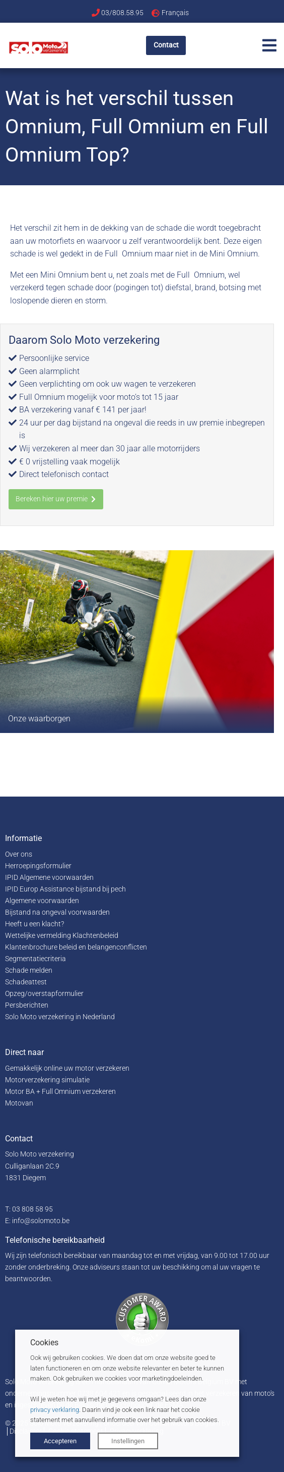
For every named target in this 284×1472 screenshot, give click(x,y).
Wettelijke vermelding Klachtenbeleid (61, 935)
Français (175, 13)
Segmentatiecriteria (35, 959)
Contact (166, 45)
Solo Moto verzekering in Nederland (60, 1017)
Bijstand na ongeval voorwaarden (57, 912)
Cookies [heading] (44, 1342)
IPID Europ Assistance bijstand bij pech (65, 889)
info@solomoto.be (40, 1221)
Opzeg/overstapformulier (44, 993)
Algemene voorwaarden (42, 901)
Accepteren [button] (60, 1441)
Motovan (19, 1103)
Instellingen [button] (128, 1441)
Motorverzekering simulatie (47, 1080)
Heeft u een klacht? (34, 924)
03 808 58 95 (32, 1209)
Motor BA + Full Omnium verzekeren (60, 1091)
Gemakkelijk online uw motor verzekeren (67, 1068)
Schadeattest (26, 982)
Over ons (18, 854)
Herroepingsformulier (38, 866)
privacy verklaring (54, 1409)
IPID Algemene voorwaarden (49, 877)
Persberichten (26, 1005)
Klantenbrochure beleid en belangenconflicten (76, 947)
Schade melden (28, 970)
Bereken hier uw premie (56, 499)
